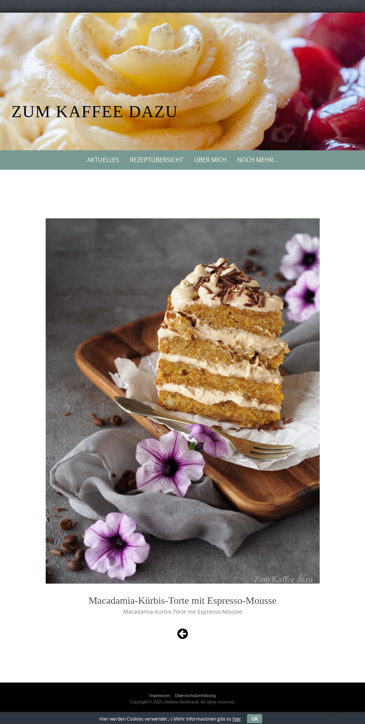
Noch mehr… (257, 160)
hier (237, 719)
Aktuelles (103, 160)
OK (255, 719)
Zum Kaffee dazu (94, 111)
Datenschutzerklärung (195, 695)
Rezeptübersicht (156, 160)
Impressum (159, 695)
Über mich (210, 160)
